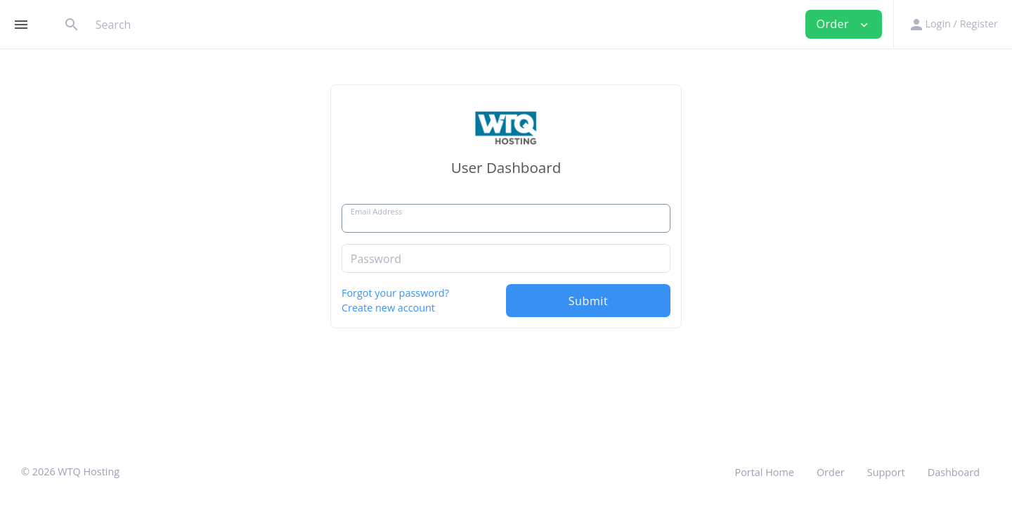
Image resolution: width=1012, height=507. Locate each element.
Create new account (388, 307)
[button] (952, 24)
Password (376, 259)
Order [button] (844, 24)
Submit (589, 301)
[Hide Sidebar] (21, 25)
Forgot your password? (395, 293)
